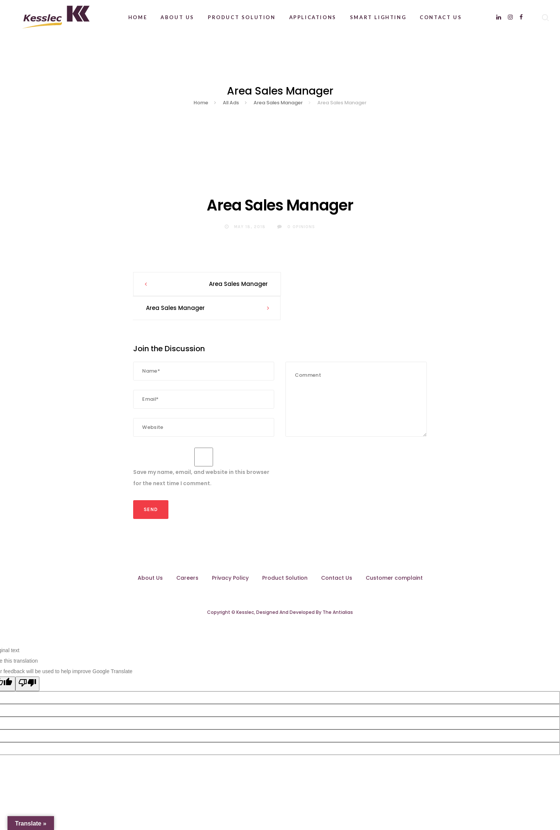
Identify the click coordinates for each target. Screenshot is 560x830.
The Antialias (338, 588)
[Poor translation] (27, 660)
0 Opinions (296, 226)
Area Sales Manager (236, 284)
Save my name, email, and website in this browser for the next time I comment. (201, 453)
